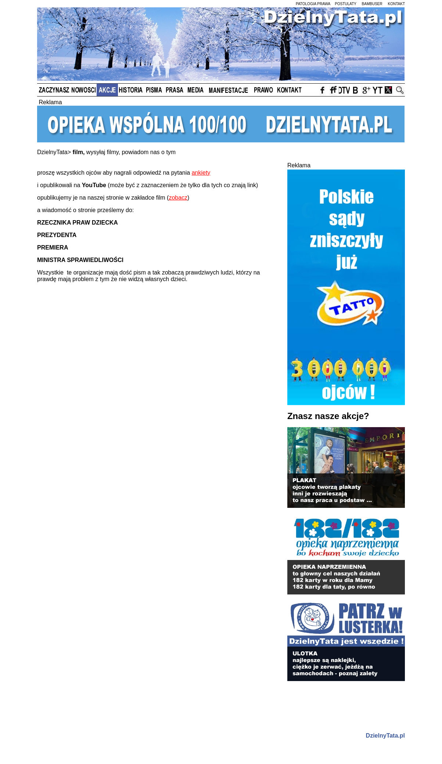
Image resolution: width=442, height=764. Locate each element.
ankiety (201, 173)
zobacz (178, 197)
